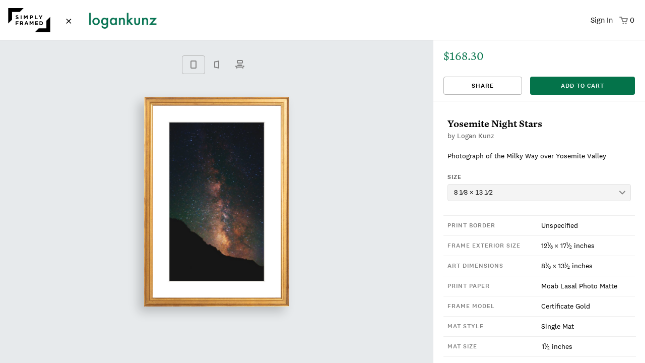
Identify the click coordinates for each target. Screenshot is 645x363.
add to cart (582, 86)
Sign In (602, 20)
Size (454, 177)
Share (483, 86)
